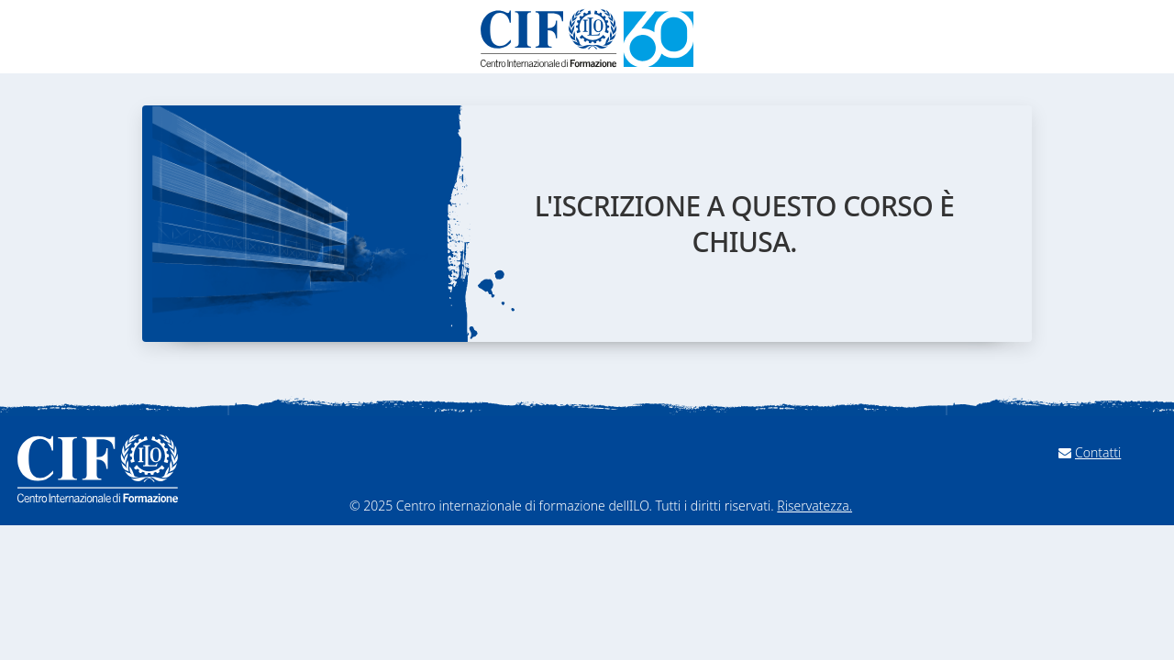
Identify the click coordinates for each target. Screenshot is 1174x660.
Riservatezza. (814, 505)
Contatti (1098, 452)
